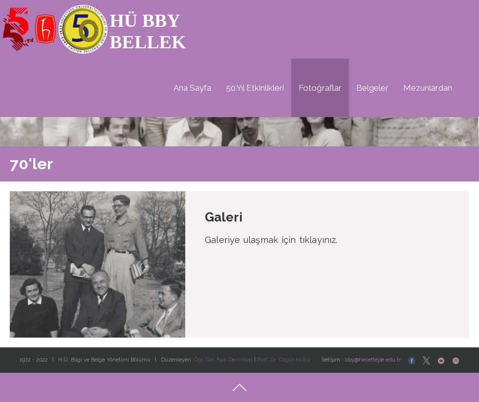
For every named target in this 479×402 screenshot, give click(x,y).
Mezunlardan (427, 88)
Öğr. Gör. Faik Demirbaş (223, 360)
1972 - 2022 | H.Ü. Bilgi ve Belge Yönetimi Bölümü (86, 360)
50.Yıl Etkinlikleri (255, 88)
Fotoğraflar (320, 88)
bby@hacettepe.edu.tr (373, 360)
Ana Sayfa (192, 88)
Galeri (223, 217)
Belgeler (372, 88)
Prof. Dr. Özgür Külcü (283, 360)
